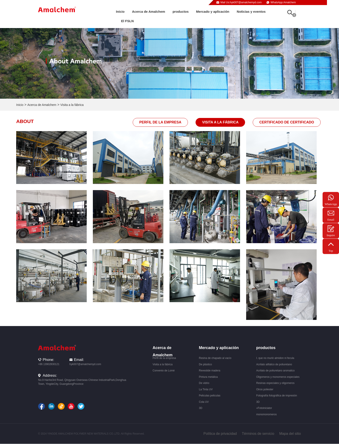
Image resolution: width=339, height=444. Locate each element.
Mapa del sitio (290, 433)
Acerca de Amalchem (148, 11)
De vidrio (204, 383)
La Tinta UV (206, 389)
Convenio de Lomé (164, 370)
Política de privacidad (220, 433)
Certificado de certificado (286, 122)
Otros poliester (264, 389)
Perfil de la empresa (160, 122)
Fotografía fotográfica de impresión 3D (276, 398)
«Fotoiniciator (264, 408)
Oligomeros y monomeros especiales (277, 376)
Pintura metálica (208, 376)
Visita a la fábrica (71, 105)
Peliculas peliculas (209, 395)
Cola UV (204, 401)
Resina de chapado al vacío (215, 358)
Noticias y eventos (251, 11)
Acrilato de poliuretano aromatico (275, 370)
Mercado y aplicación (212, 11)
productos (181, 11)
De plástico (205, 364)
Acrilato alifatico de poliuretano (274, 364)
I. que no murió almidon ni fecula (275, 358)
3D (200, 408)
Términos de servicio (258, 433)
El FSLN (127, 21)
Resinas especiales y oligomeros (275, 383)
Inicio (120, 11)
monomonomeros (266, 414)
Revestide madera (209, 370)
